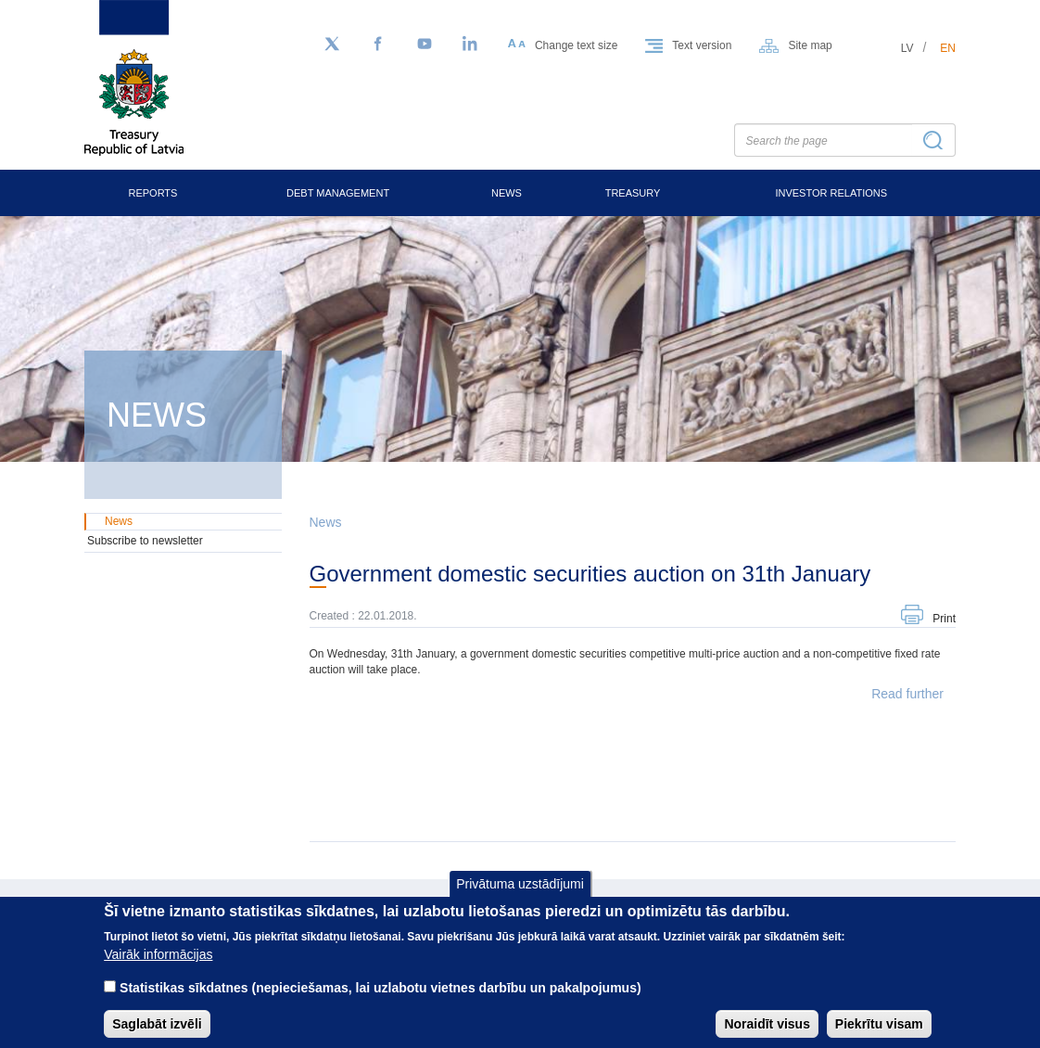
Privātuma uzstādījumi (520, 896)
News (506, 192)
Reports (152, 192)
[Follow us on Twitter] (331, 44)
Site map (809, 45)
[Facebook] (378, 44)
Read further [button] (907, 693)
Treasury (633, 192)
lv (907, 48)
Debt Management (337, 192)
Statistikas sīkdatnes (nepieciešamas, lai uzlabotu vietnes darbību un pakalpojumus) (380, 1001)
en (948, 48)
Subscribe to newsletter (145, 540)
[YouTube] (424, 44)
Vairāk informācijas (158, 968)
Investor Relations (831, 192)
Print (944, 618)
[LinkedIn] (470, 44)
